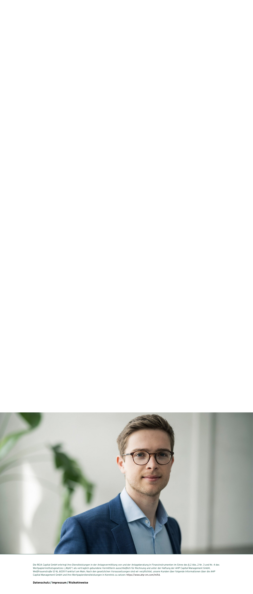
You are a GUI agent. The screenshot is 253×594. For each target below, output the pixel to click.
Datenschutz (41, 582)
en (15, 578)
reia (11, 9)
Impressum (59, 582)
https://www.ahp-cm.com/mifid (143, 574)
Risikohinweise (78, 582)
